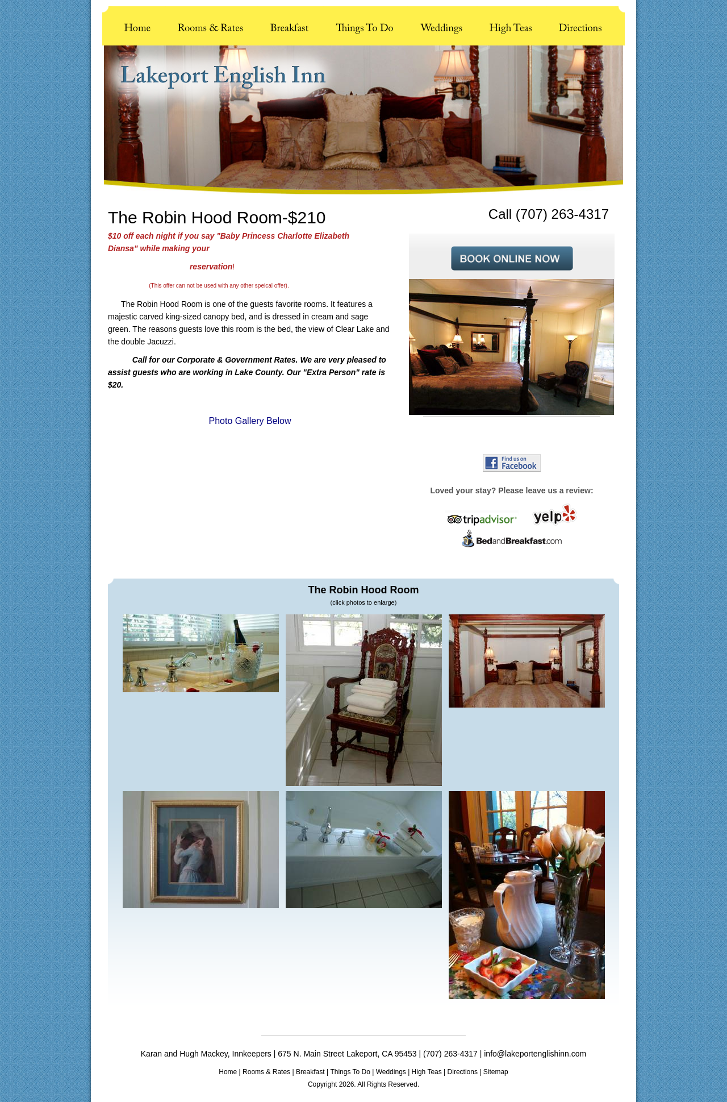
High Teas (427, 1072)
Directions (463, 1072)
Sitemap (495, 1072)
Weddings (391, 1072)
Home (228, 1072)
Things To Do (350, 1072)
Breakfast (310, 1072)
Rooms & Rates (266, 1072)
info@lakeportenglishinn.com (535, 1053)
